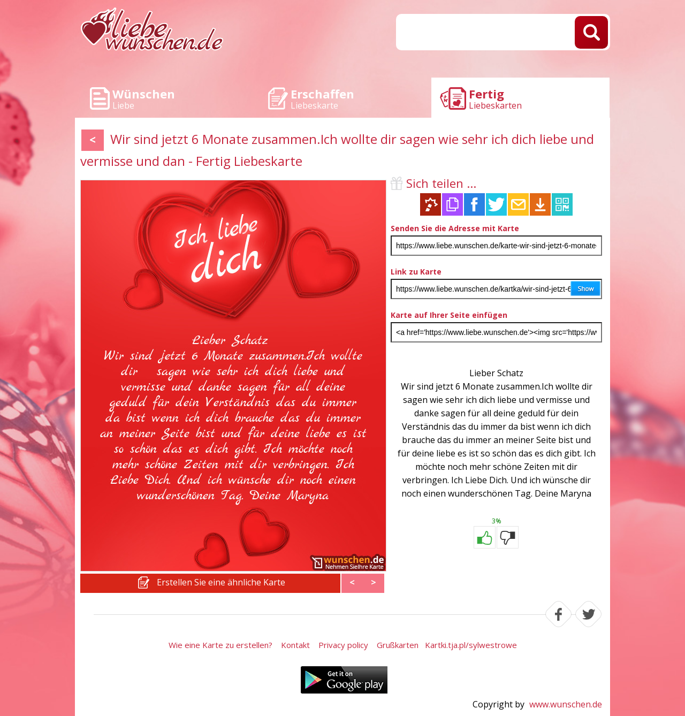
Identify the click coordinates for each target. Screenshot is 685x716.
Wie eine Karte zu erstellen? (220, 644)
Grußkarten (397, 644)
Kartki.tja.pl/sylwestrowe (471, 644)
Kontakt (295, 644)
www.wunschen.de (565, 704)
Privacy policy (343, 644)
